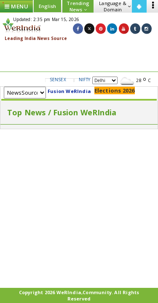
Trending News (78, 6)
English (47, 6)
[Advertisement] (79, 56)
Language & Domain (115, 6)
